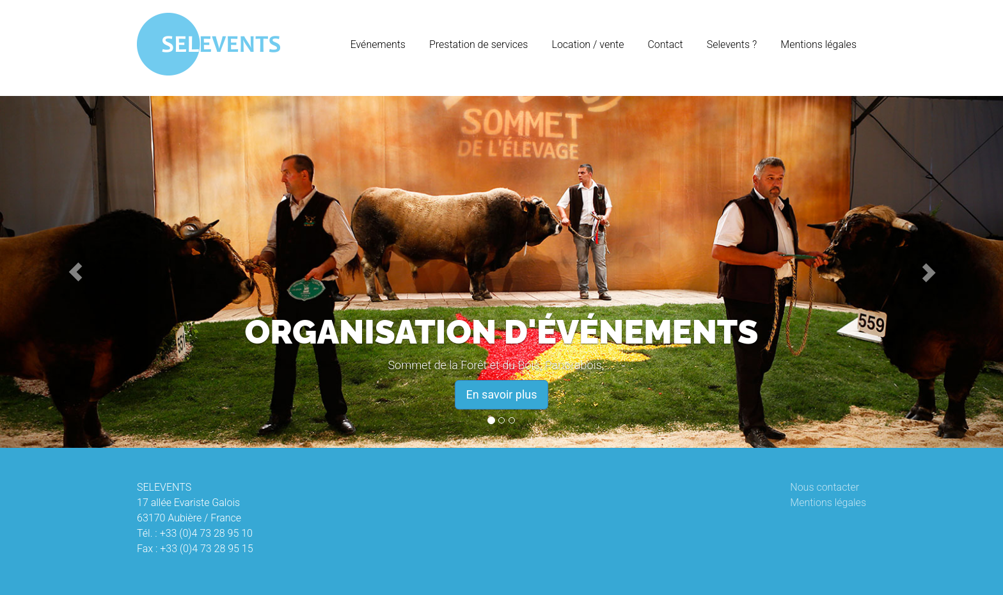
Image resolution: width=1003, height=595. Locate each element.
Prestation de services (478, 44)
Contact (665, 44)
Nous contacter (824, 487)
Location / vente (587, 44)
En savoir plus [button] (501, 394)
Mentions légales (818, 44)
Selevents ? (732, 44)
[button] (75, 272)
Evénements (378, 44)
